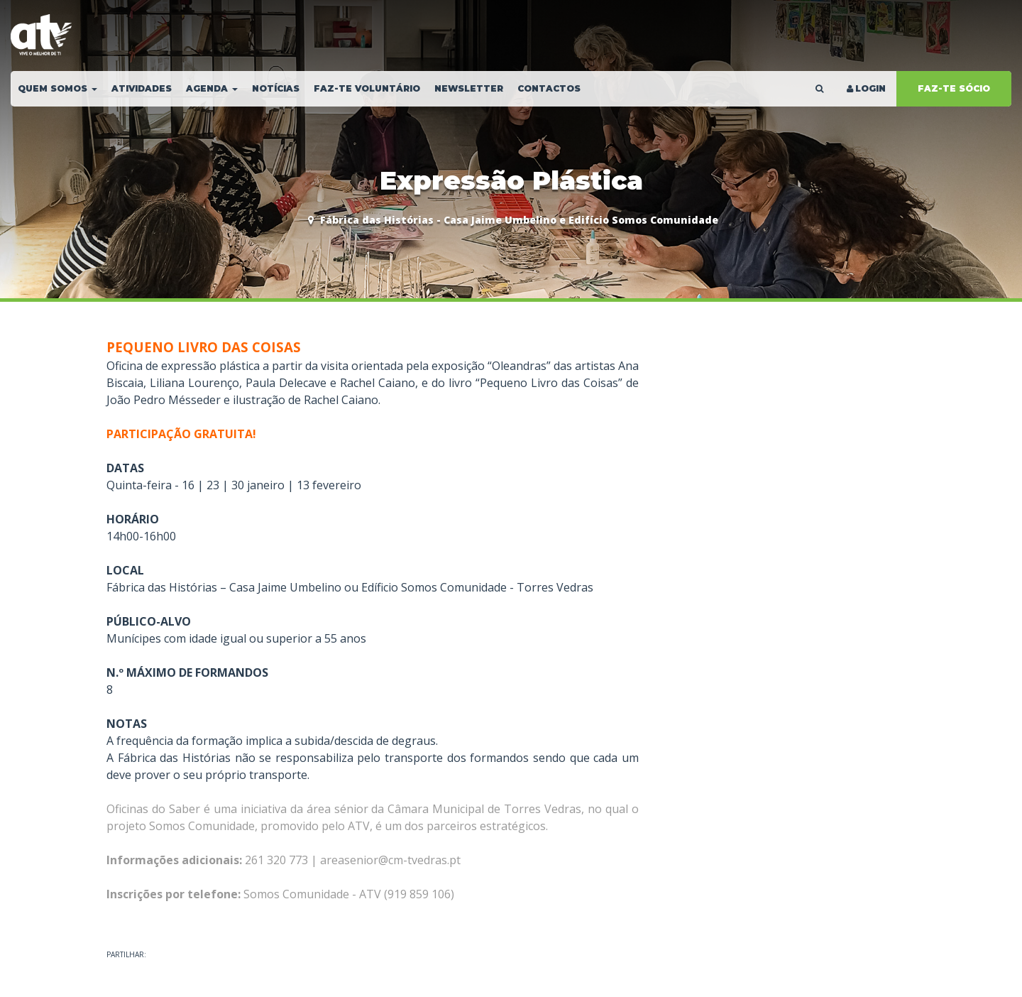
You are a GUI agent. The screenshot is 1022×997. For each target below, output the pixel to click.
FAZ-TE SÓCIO (954, 88)
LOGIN (865, 88)
